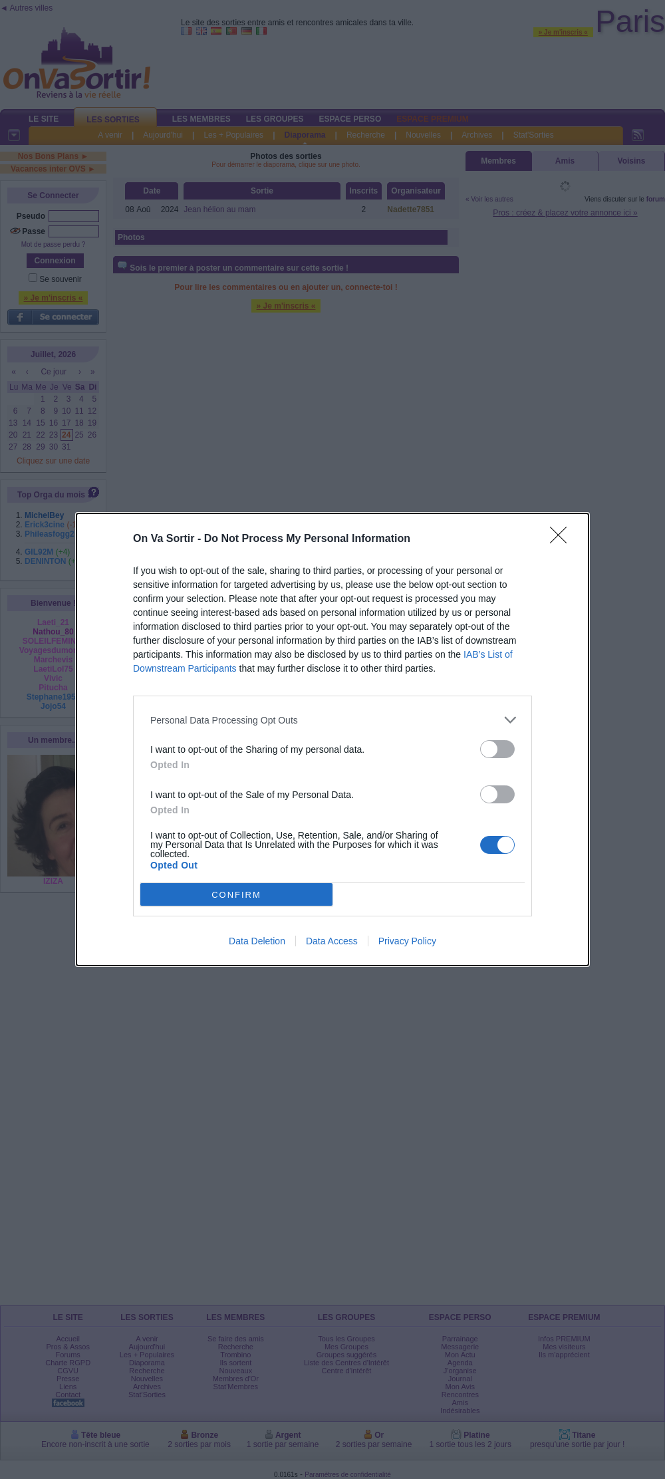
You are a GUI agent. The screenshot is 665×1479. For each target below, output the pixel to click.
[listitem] (332, 720)
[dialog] (332, 739)
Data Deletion (257, 941)
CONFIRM (236, 894)
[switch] (497, 749)
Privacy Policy (407, 941)
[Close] (562, 539)
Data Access (332, 941)
